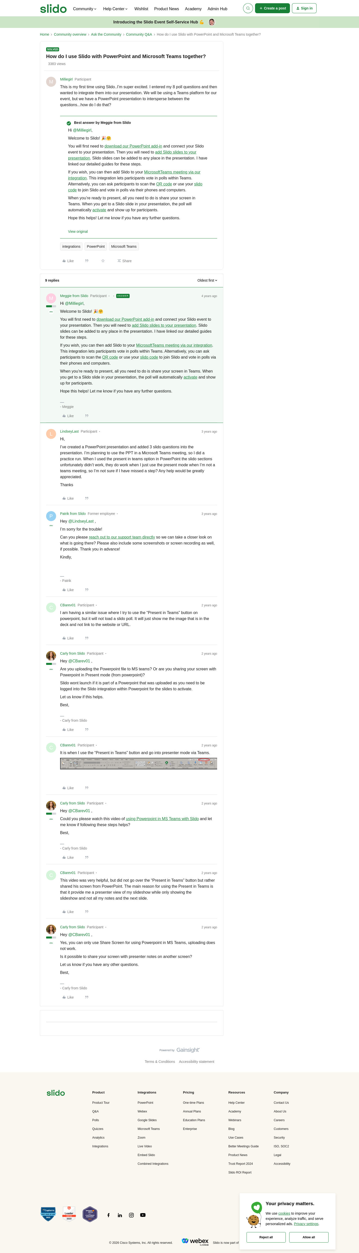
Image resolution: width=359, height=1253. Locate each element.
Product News (166, 9)
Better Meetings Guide (243, 1146)
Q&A (95, 1111)
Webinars (234, 1120)
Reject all (266, 1237)
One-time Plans (193, 1102)
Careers (279, 1120)
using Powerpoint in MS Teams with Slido (162, 819)
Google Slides (147, 1120)
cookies (284, 1213)
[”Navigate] (56, 1093)
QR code (164, 184)
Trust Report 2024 (240, 1164)
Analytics (98, 1137)
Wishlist (141, 9)
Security (279, 1137)
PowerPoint (96, 246)
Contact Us (281, 1102)
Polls (95, 1120)
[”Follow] (108, 1218)
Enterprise (190, 1129)
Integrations (100, 1146)
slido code (149, 357)
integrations (71, 246)
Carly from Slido (72, 653)
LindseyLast (69, 431)
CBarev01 (68, 605)
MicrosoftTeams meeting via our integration (174, 345)
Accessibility (282, 1164)
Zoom (141, 1137)
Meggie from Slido (74, 296)
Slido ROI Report (240, 1172)
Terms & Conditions (160, 1062)
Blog (231, 1129)
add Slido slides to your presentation (164, 325)
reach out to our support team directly (122, 537)
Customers (281, 1129)
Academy (193, 9)
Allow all (309, 1237)
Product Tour (100, 1102)
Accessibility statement (196, 1062)
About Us (280, 1111)
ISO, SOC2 (281, 1146)
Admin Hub (217, 9)
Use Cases (235, 1137)
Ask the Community (106, 34)
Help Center (236, 1102)
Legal (277, 1155)
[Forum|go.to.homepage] (53, 8)
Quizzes (97, 1129)
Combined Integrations (153, 1164)
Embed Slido (146, 1155)
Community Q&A (139, 34)
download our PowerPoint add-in (133, 146)
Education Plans (194, 1120)
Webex (142, 1111)
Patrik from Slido (73, 514)
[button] (272, 8)
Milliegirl (66, 79)
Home (44, 34)
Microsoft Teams (124, 246)
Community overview (70, 34)
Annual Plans (192, 1111)
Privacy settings (306, 1224)
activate (99, 210)
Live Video (145, 1146)
